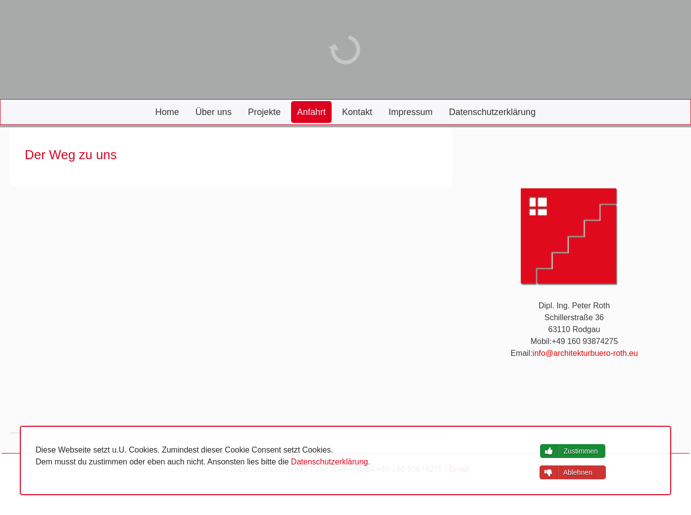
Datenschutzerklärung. (330, 462)
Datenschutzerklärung (492, 112)
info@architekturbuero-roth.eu (585, 353)
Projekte (264, 112)
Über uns (214, 112)
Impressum (411, 112)
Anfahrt (311, 112)
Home (167, 112)
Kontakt (357, 112)
